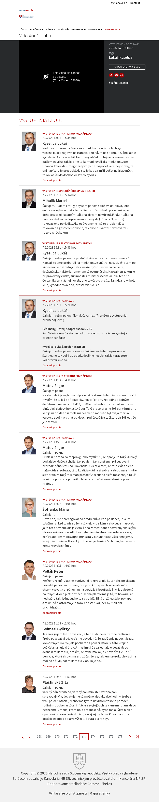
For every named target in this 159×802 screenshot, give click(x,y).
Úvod (24, 29)
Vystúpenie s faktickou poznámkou (67, 133)
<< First (24, 736)
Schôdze (36, 29)
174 (93, 736)
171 (66, 736)
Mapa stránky (99, 793)
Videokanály (112, 29)
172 (75, 736)
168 (39, 736)
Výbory (50, 29)
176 (111, 736)
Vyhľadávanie (119, 3)
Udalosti (95, 29)
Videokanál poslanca (127, 67)
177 (119, 736)
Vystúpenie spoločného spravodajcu (68, 191)
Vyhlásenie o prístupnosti (68, 793)
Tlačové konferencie (72, 29)
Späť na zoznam (119, 83)
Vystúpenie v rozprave (58, 301)
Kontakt (135, 3)
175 (102, 736)
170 (57, 736)
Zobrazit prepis (51, 180)
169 (48, 736)
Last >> (135, 736)
